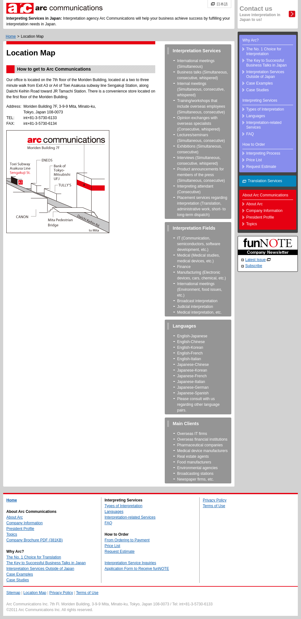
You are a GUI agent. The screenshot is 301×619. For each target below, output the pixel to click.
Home (11, 36)
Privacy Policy (215, 500)
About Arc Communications (265, 195)
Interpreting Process (263, 153)
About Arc (254, 204)
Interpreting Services (259, 100)
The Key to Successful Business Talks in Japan (266, 62)
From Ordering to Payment (127, 540)
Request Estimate (261, 166)
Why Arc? (250, 40)
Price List (254, 160)
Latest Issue (255, 260)
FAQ (250, 134)
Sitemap (13, 592)
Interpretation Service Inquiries (130, 563)
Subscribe (253, 266)
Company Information (264, 210)
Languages (255, 116)
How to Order (253, 144)
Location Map (34, 592)
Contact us (260, 13)
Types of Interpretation (265, 109)
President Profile (260, 217)
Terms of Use (214, 506)
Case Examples (259, 83)
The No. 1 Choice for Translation (33, 557)
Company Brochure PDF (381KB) (34, 540)
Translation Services (265, 181)
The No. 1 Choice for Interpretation (263, 51)
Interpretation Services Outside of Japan (265, 74)
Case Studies (257, 90)
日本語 (222, 4)
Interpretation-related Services (263, 125)
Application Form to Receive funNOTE (137, 568)
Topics (251, 224)
